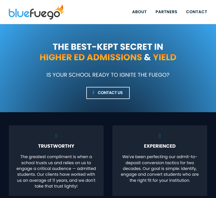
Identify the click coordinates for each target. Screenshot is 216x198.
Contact (196, 12)
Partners (166, 12)
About (139, 12)
